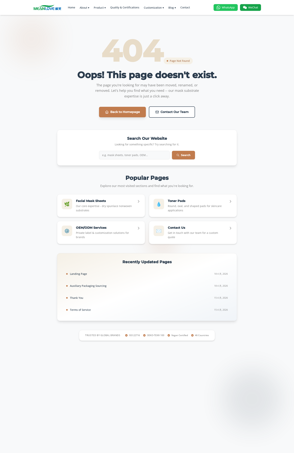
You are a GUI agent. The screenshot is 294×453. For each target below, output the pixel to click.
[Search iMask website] (134, 155)
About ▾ (84, 7)
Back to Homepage (122, 112)
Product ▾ (100, 7)
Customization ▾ (154, 7)
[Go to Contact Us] (193, 232)
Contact (185, 7)
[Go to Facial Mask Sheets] (101, 205)
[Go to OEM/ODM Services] (101, 232)
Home (71, 7)
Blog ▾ (172, 7)
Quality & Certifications (124, 7)
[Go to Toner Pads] (193, 205)
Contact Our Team (172, 112)
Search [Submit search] (183, 155)
